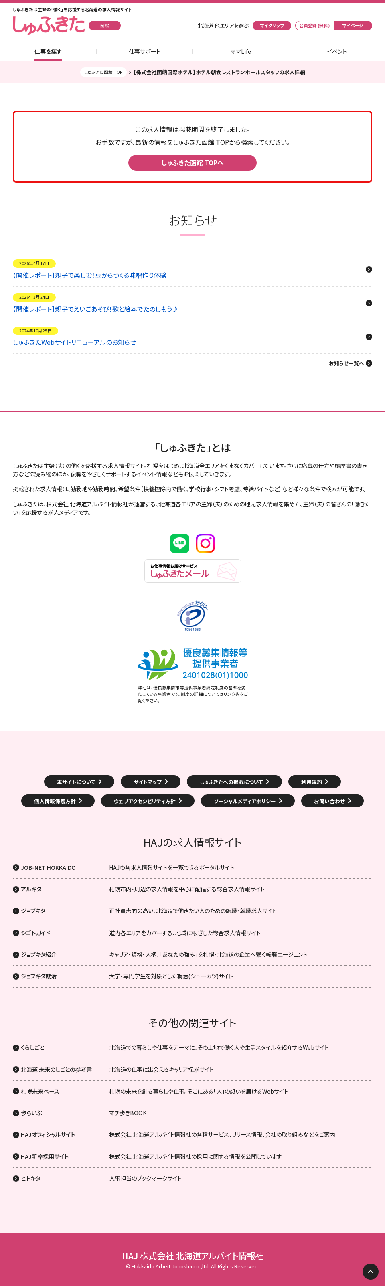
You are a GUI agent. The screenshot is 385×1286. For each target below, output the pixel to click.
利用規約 (311, 782)
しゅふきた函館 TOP (103, 72)
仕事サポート (144, 51)
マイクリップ (272, 25)
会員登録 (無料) (314, 25)
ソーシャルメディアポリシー (245, 801)
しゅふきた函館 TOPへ (192, 162)
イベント (337, 51)
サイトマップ (148, 782)
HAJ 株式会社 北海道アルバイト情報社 (192, 1255)
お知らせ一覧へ (346, 363)
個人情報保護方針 (55, 801)
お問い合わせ (329, 801)
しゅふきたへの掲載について (231, 782)
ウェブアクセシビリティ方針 (145, 801)
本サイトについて (76, 782)
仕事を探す (48, 51)
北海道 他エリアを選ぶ (223, 25)
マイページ (352, 25)
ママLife (241, 51)
